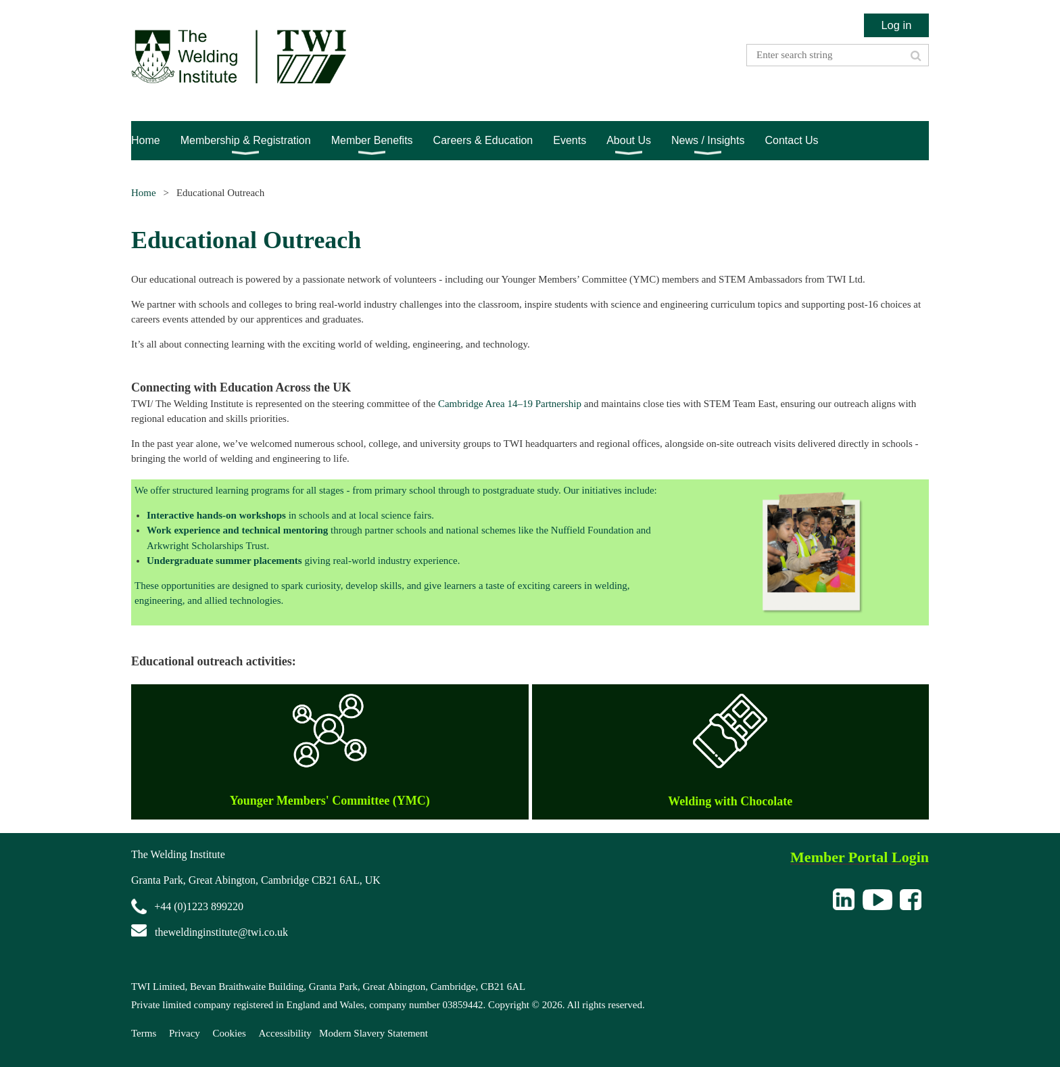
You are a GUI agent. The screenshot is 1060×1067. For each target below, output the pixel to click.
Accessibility (285, 1033)
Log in (896, 25)
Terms (143, 1033)
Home (143, 192)
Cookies (229, 1033)
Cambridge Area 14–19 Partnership (509, 403)
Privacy (184, 1033)
